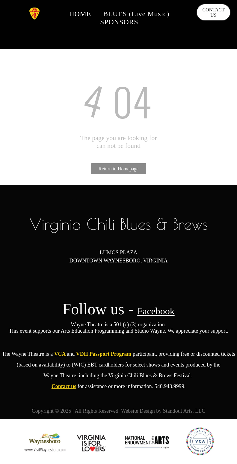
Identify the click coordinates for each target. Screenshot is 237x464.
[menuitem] (80, 14)
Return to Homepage (118, 168)
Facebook (155, 311)
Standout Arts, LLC (184, 411)
